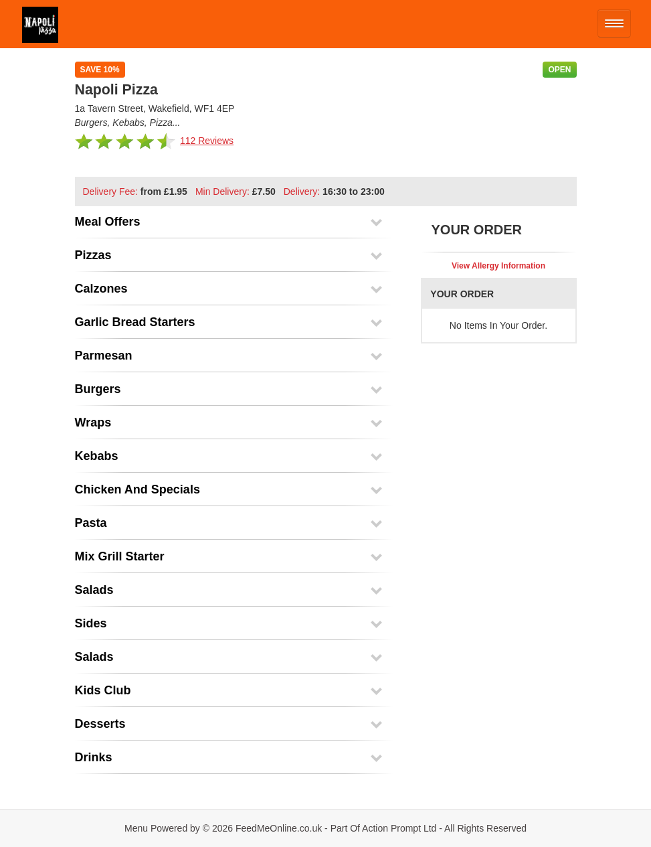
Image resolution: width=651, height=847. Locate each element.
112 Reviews (207, 140)
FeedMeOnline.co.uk (279, 828)
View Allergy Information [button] (498, 266)
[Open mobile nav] (614, 23)
